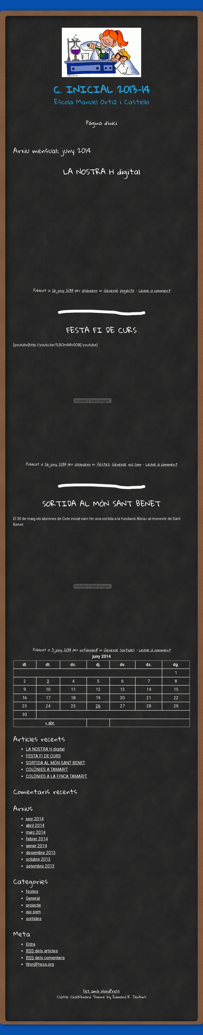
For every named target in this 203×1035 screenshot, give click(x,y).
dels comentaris (45, 958)
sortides (127, 649)
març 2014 (35, 832)
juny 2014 (35, 818)
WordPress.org (40, 964)
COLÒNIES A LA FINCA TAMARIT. (56, 776)
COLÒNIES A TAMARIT (47, 769)
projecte (127, 290)
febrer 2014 (37, 838)
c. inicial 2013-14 (101, 89)
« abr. (50, 722)
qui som (134, 464)
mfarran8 (89, 649)
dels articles (42, 951)
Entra (30, 944)
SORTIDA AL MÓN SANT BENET (101, 503)
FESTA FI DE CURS (101, 330)
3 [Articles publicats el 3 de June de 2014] (48, 681)
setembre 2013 (40, 866)
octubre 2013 (38, 859)
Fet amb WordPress (101, 991)
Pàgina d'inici (101, 123)
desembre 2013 (41, 852)
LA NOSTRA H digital (101, 171)
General (110, 290)
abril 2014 (35, 825)
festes (102, 464)
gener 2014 (36, 845)
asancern (90, 290)
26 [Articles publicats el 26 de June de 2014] (98, 706)
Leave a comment (154, 290)
